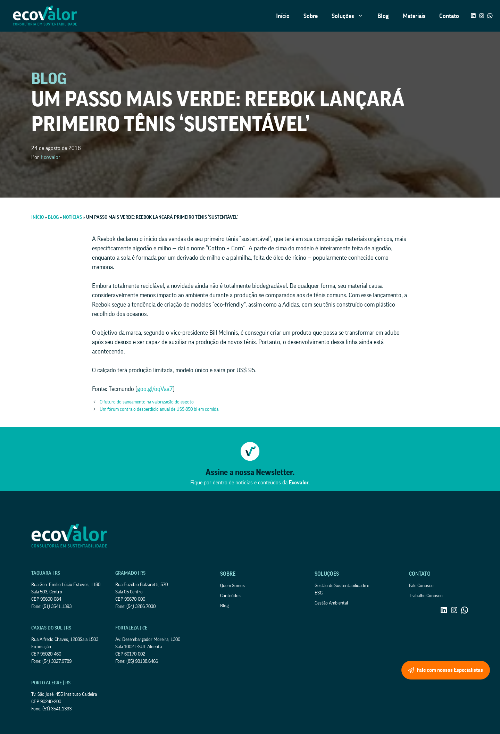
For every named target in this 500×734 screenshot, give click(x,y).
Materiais (414, 16)
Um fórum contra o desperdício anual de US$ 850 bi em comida (159, 409)
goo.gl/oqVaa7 (155, 389)
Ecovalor (50, 157)
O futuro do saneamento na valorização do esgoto (147, 402)
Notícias (72, 217)
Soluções (351, 16)
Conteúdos (230, 595)
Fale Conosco (421, 585)
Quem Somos (232, 585)
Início (283, 16)
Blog (383, 16)
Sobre (310, 16)
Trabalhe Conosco (426, 595)
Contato (449, 16)
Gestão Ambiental (331, 603)
